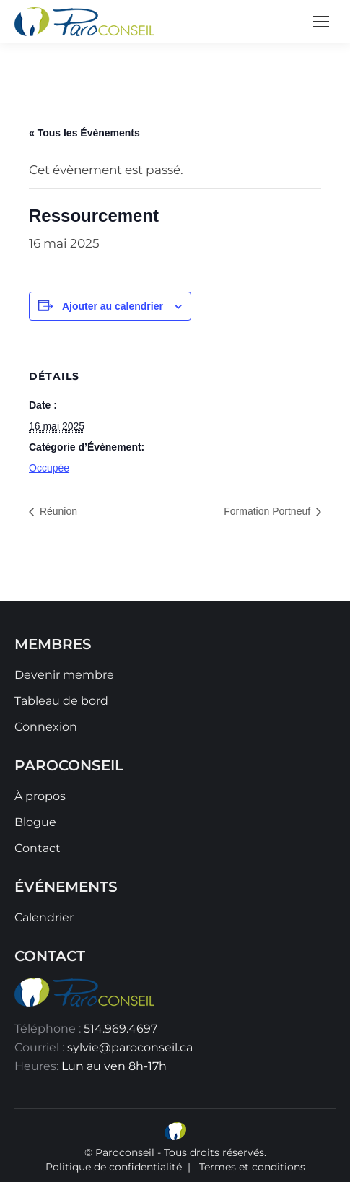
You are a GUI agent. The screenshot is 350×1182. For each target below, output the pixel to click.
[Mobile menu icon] (321, 21)
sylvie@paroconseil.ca (130, 1047)
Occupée (49, 468)
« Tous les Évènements (84, 133)
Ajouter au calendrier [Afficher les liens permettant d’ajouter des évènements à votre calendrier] (112, 306)
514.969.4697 (120, 1028)
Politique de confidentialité (113, 1166)
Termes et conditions (252, 1166)
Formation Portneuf (268, 511)
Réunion (57, 511)
